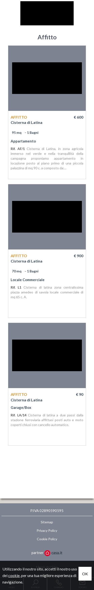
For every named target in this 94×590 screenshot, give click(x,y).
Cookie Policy (47, 539)
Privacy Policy (47, 530)
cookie (14, 575)
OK (85, 573)
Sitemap (47, 522)
